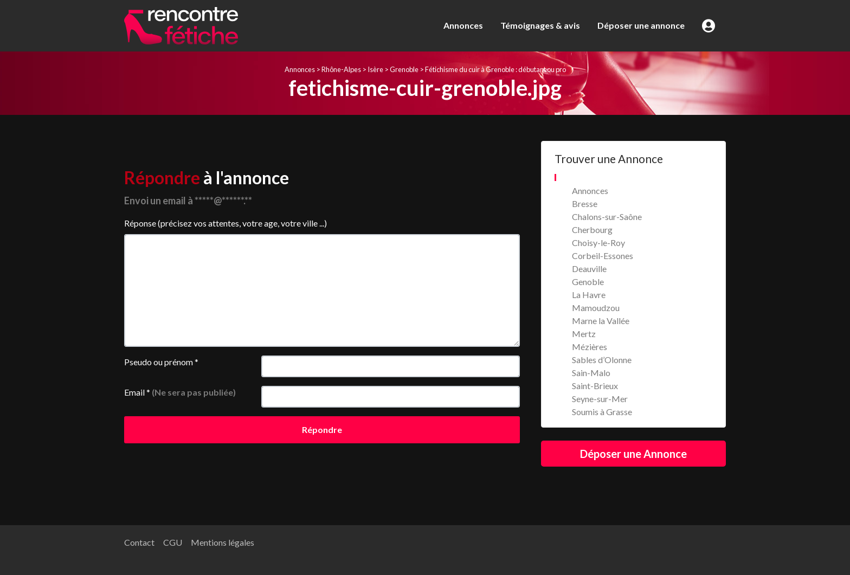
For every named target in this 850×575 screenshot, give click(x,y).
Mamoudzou (596, 307)
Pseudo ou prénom (161, 362)
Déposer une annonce (641, 25)
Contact (139, 542)
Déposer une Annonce (633, 453)
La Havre (589, 294)
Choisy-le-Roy (598, 242)
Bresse (584, 203)
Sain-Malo (591, 372)
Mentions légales (222, 542)
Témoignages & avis (540, 25)
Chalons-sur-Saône (607, 216)
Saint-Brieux (595, 385)
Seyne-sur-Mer (600, 398)
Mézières (589, 346)
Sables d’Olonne (602, 359)
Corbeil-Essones (602, 255)
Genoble (588, 281)
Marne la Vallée (600, 320)
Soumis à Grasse (602, 411)
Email (180, 392)
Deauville (589, 268)
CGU (172, 542)
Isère (375, 69)
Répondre (322, 429)
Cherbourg (592, 229)
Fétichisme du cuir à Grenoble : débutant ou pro (495, 69)
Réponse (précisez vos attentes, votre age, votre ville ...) (225, 223)
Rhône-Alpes (341, 69)
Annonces (463, 25)
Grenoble (404, 69)
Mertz (584, 333)
